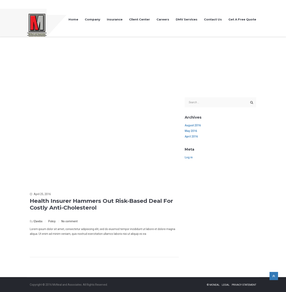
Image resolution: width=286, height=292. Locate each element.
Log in (189, 157)
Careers (163, 19)
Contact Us (213, 19)
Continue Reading (47, 244)
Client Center (139, 19)
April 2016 (191, 136)
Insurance (115, 19)
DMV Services (186, 19)
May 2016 (191, 130)
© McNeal (213, 285)
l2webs (38, 221)
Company (92, 19)
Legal (226, 285)
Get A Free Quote (242, 19)
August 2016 (193, 125)
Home (73, 19)
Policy (52, 221)
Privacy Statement (244, 285)
